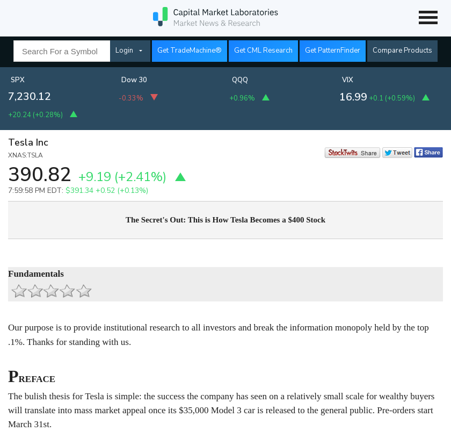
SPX (18, 80)
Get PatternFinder (332, 50)
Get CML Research (263, 50)
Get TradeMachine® (189, 50)
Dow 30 (134, 80)
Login (124, 50)
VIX (347, 80)
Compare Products (402, 50)
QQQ (240, 80)
